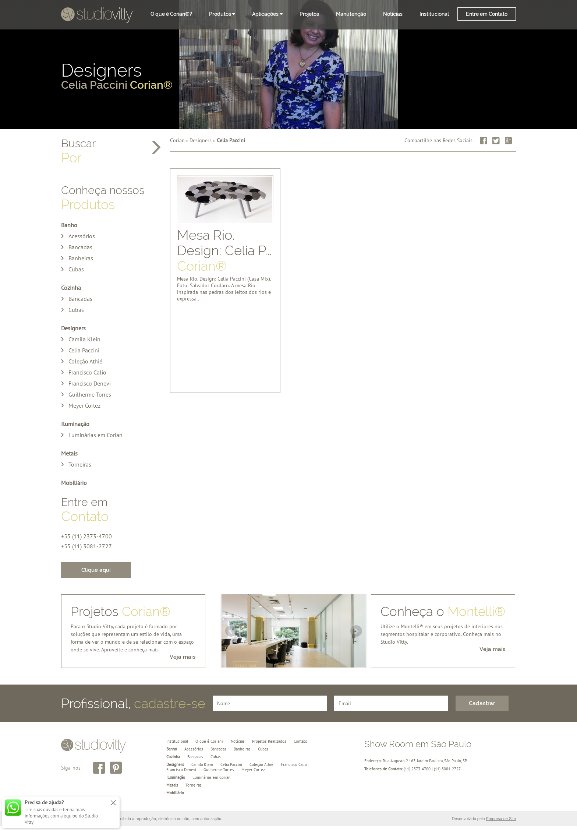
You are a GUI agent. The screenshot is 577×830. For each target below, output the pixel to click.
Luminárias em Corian (95, 435)
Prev (231, 631)
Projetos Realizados (269, 741)
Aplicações (267, 14)
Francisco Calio (87, 372)
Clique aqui (96, 570)
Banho (69, 225)
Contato (300, 741)
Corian (177, 140)
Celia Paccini (83, 350)
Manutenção (351, 14)
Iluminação (75, 424)
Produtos (222, 14)
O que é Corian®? (171, 14)
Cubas (76, 269)
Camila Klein (84, 339)
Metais (69, 453)
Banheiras (80, 258)
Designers (288, 77)
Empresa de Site (501, 818)
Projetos (309, 14)
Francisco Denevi (89, 383)
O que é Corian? (209, 741)
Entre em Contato (486, 14)
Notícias (393, 14)
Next (356, 631)
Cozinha (71, 287)
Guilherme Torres (89, 394)
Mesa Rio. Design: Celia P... (224, 248)
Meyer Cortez (84, 405)
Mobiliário (74, 482)
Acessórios (81, 236)
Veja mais (183, 657)
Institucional (434, 14)
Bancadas (80, 247)
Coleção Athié (85, 361)
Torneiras (79, 464)
